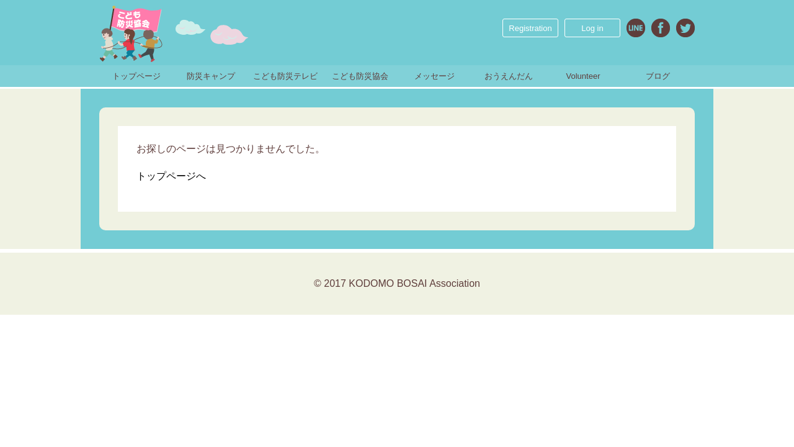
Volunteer (583, 76)
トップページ (136, 76)
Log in (592, 28)
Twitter (685, 28)
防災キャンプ (211, 76)
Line (636, 28)
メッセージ (434, 76)
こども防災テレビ (285, 76)
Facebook (660, 28)
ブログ (658, 76)
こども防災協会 (360, 76)
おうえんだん (508, 76)
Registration (530, 28)
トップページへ (171, 176)
